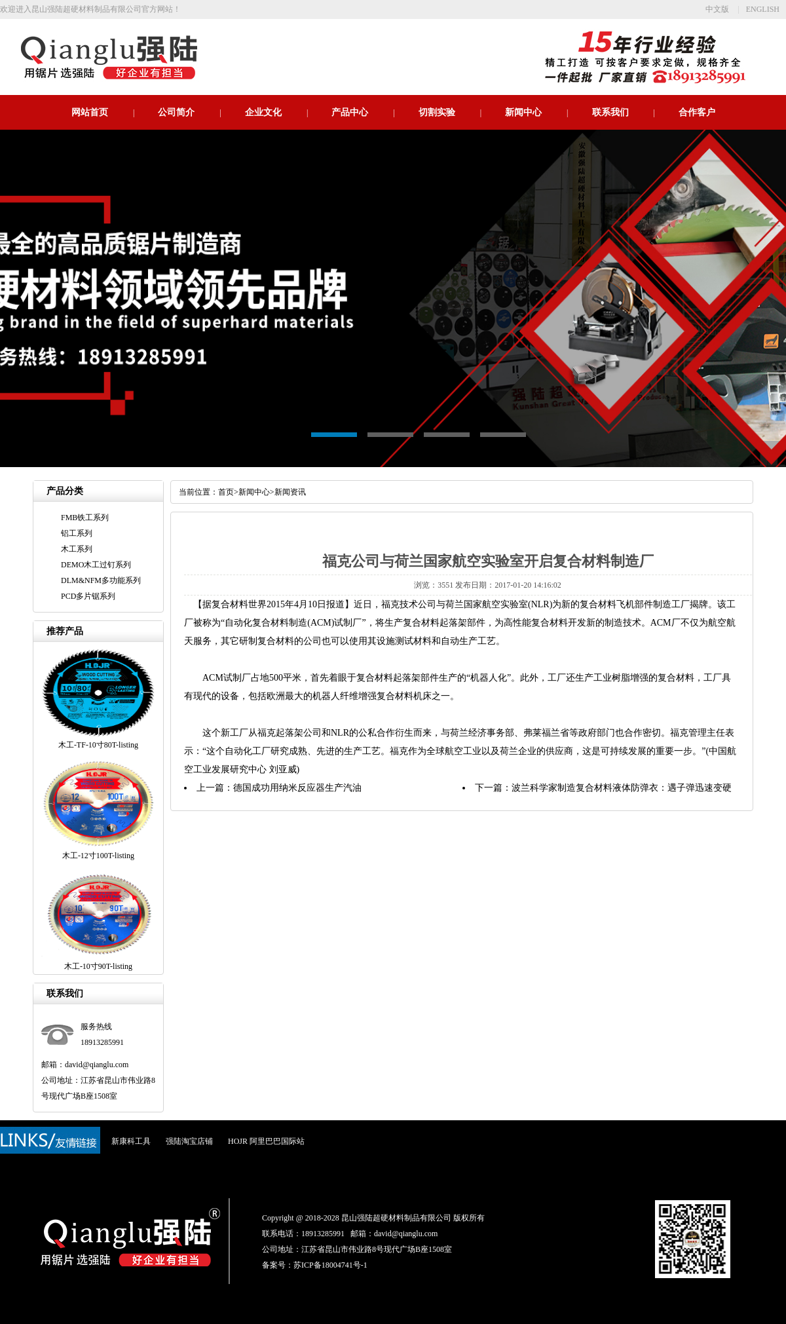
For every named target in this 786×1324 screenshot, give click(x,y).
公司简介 (176, 112)
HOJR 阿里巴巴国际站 (266, 1141)
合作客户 (697, 112)
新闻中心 (523, 112)
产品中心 (349, 112)
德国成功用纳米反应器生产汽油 (297, 788)
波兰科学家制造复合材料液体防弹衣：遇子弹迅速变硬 (622, 788)
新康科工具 (131, 1141)
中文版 (717, 9)
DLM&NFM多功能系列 (101, 580)
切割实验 (437, 112)
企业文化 (263, 112)
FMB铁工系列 (85, 517)
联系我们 (610, 112)
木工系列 (76, 549)
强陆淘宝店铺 (189, 1141)
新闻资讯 (290, 492)
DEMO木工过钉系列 (96, 564)
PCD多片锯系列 (88, 596)
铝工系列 (76, 533)
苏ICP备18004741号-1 (330, 1265)
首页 (226, 492)
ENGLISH (762, 9)
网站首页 (89, 112)
